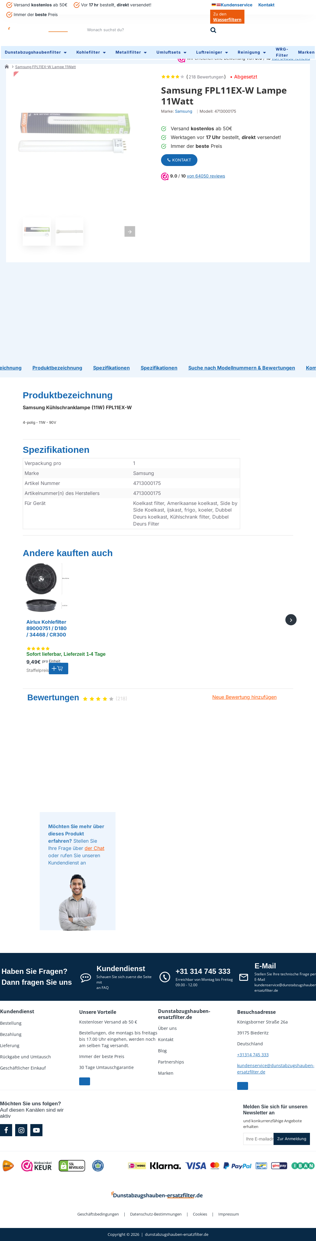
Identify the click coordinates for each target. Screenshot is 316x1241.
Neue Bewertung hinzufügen (244, 697)
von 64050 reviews (206, 173)
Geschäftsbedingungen (98, 1214)
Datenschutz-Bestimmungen (156, 1214)
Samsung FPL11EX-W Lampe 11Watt (45, 64)
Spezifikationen (56, 450)
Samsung (183, 109)
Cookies (200, 1214)
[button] (58, 668)
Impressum (228, 1214)
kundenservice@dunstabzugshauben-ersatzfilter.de (275, 1069)
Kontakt (179, 157)
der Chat (94, 848)
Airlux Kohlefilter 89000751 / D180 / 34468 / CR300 (46, 628)
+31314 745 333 (253, 1054)
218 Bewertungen (206, 74)
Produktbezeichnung (68, 395)
